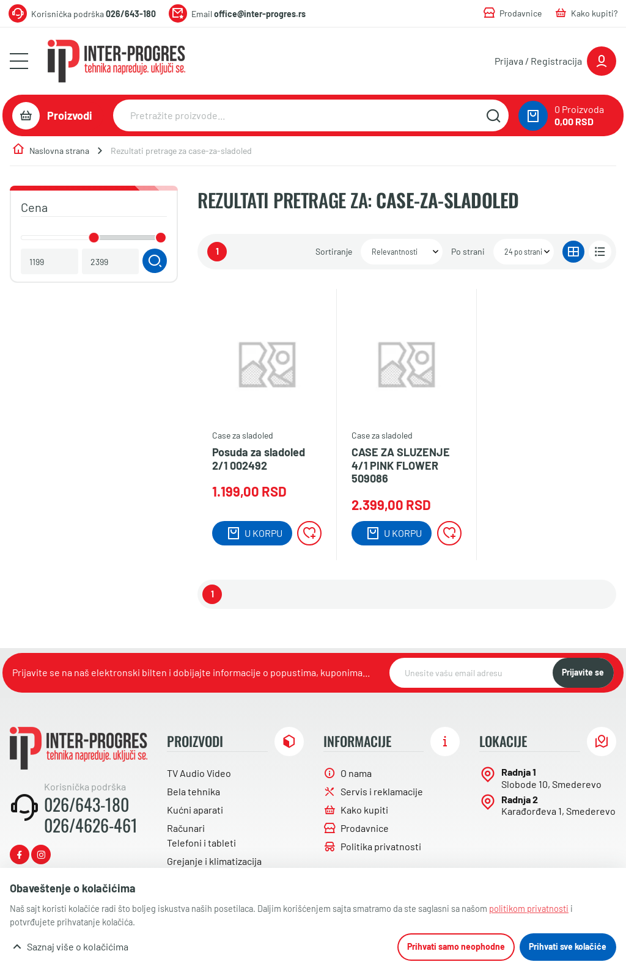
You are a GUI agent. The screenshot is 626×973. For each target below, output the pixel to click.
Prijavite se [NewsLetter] (583, 672)
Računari (186, 828)
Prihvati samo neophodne (456, 946)
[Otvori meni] (19, 61)
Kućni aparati (195, 809)
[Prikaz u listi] (600, 252)
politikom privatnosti (529, 908)
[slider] (94, 237)
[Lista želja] (309, 533)
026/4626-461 (91, 825)
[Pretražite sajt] (493, 115)
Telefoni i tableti (201, 842)
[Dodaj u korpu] (252, 533)
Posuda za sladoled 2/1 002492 (258, 459)
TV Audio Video (199, 773)
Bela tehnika (193, 791)
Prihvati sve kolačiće (567, 946)
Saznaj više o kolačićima (77, 946)
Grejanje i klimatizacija (214, 861)
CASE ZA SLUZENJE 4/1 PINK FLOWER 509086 (401, 465)
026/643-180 (86, 804)
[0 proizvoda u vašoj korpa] (533, 116)
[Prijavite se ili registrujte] (555, 61)
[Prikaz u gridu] (573, 252)
